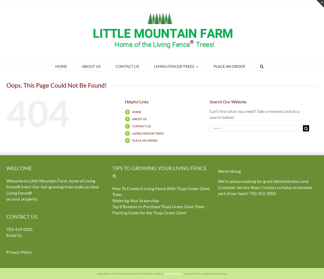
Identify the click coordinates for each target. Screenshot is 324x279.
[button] (261, 66)
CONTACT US (141, 126)
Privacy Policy (19, 252)
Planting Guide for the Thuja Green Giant (149, 212)
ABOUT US (139, 119)
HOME (136, 112)
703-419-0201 (19, 229)
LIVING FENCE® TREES (148, 133)
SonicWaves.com (173, 273)
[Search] (306, 128)
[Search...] (256, 128)
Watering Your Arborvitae (135, 200)
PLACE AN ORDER (144, 140)
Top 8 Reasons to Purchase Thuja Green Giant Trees (158, 206)
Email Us (14, 235)
